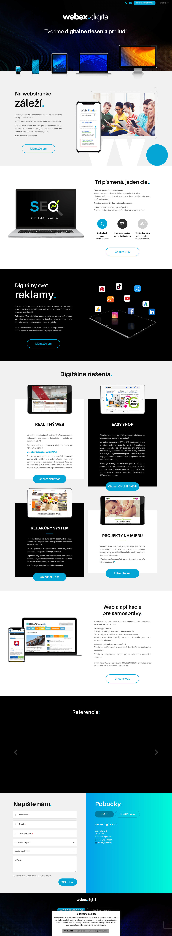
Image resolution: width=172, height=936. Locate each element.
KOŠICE (104, 814)
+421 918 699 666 (104, 840)
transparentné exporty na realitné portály (55, 468)
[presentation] (15, 751)
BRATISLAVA (127, 814)
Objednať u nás (49, 577)
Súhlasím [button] (68, 931)
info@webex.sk (101, 910)
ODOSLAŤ (68, 882)
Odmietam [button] (81, 931)
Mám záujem (38, 148)
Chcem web (122, 678)
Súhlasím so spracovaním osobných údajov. (32, 876)
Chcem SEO (122, 252)
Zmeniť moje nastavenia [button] (98, 931)
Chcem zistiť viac (49, 479)
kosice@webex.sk (105, 843)
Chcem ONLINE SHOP (122, 486)
